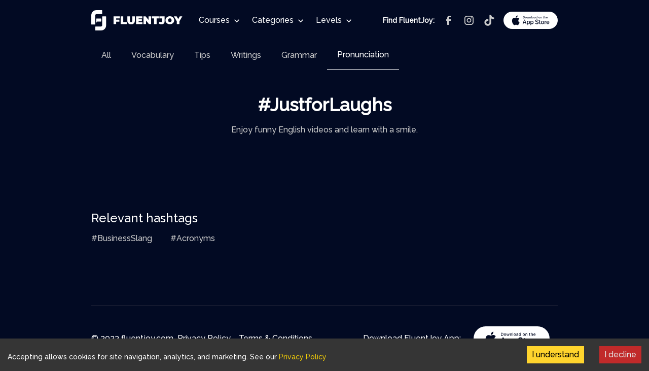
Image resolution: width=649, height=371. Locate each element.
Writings (246, 55)
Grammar (299, 55)
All (106, 55)
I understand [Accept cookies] (555, 354)
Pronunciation (363, 54)
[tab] (106, 55)
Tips (202, 55)
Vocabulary (152, 55)
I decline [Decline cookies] (620, 354)
